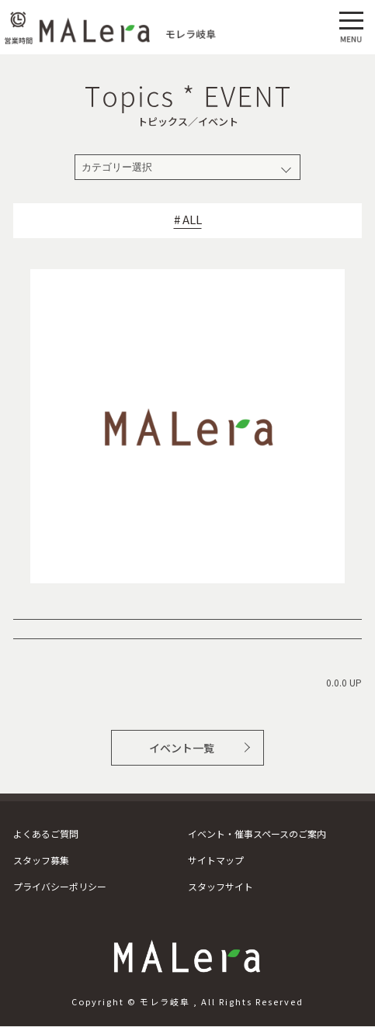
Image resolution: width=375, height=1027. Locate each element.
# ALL (188, 219)
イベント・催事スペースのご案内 (257, 833)
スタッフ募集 (41, 859)
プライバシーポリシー (59, 886)
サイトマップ (216, 859)
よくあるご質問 (45, 833)
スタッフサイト (220, 886)
